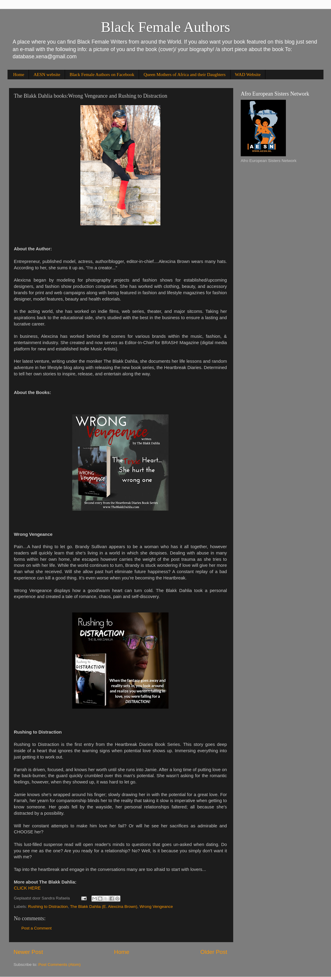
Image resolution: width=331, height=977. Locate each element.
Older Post (213, 952)
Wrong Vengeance (156, 906)
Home (18, 74)
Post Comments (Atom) (60, 964)
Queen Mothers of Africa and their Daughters (184, 74)
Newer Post (28, 952)
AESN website (46, 74)
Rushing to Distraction (48, 906)
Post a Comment (36, 928)
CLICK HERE (27, 888)
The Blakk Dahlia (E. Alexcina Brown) (104, 906)
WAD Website (248, 74)
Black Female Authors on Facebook (102, 74)
